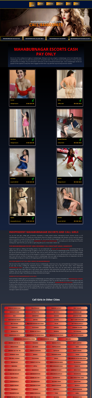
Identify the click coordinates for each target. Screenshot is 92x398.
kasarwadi (35, 294)
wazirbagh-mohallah (14, 356)
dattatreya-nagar (77, 260)
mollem (68, 264)
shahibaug (14, 314)
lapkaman (14, 387)
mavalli (77, 310)
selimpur (77, 337)
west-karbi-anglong (77, 244)
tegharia (35, 267)
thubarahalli (35, 368)
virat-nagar (77, 233)
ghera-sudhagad (35, 318)
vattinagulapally (77, 248)
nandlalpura (77, 364)
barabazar (14, 287)
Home (30, 5)
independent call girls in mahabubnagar (45, 165)
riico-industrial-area (77, 302)
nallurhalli (77, 383)
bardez (35, 279)
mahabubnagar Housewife (57, 38)
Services (48, 3)
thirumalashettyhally (56, 360)
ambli (77, 318)
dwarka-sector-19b (14, 275)
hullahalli (14, 302)
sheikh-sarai (67, 345)
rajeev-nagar (14, 310)
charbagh (77, 325)
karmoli (14, 379)
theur (77, 279)
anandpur (35, 240)
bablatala (67, 349)
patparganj (77, 256)
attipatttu (35, 236)
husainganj (77, 298)
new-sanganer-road (56, 291)
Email (76, 3)
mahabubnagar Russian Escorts (80, 38)
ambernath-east (56, 294)
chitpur (77, 329)
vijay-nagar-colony (14, 337)
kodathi (35, 372)
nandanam (56, 337)
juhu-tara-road (35, 322)
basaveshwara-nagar (47, 264)
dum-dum (56, 356)
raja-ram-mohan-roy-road (35, 248)
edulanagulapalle (56, 298)
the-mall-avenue (14, 283)
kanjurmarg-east (14, 329)
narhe (56, 352)
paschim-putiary (35, 310)
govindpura (56, 302)
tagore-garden (14, 352)
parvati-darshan (35, 275)
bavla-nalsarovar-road (14, 383)
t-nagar (35, 341)
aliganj (56, 244)
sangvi (35, 364)
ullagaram (77, 287)
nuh (14, 240)
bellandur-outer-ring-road (77, 283)
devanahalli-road (14, 364)
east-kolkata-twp (35, 333)
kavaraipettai (77, 322)
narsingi (56, 325)
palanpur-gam (14, 318)
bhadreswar (46, 349)
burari (14, 376)
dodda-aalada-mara (14, 294)
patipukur (35, 252)
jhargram (77, 376)
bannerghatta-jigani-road (35, 260)
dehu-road (77, 294)
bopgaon (56, 275)
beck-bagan (14, 248)
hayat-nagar (77, 275)
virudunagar (56, 368)
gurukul (56, 252)
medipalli (56, 314)
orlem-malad (77, 372)
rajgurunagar (35, 360)
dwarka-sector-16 (14, 267)
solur (56, 248)
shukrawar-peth (14, 260)
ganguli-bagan (35, 376)
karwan (56, 329)
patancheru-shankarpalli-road (25, 264)
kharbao (56, 376)
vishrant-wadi (14, 279)
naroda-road (77, 333)
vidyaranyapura (35, 298)
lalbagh (35, 314)
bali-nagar (35, 387)
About (39, 3)
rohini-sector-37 (35, 256)
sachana (56, 322)
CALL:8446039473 (46, 24)
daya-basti (56, 387)
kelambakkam (35, 306)
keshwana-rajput (77, 368)
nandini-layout (56, 233)
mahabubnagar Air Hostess (11, 38)
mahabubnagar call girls (76, 203)
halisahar (14, 325)
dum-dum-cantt (14, 372)
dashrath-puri (56, 341)
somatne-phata (35, 329)
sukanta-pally (77, 360)
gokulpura (56, 379)
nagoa (56, 333)
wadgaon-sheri (14, 236)
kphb (14, 360)
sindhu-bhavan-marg (56, 287)
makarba (14, 291)
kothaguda (56, 383)
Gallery (59, 3)
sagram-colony (77, 252)
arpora (35, 244)
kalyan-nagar (14, 298)
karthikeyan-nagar (14, 244)
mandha (56, 256)
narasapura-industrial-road (25, 349)
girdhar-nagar (14, 341)
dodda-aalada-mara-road (35, 356)
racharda (35, 352)
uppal (35, 291)
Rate (68, 3)
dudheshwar (77, 379)
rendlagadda (77, 352)
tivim (56, 318)
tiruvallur (77, 341)
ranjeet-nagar (35, 325)
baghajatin (14, 256)
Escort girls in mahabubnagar (60, 173)
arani (77, 387)
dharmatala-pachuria (25, 345)
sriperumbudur (77, 314)
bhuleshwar (14, 271)
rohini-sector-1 (35, 302)
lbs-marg (35, 271)
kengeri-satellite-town (14, 322)
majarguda (45, 345)
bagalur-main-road (14, 233)
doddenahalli (14, 306)
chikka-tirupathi (77, 356)
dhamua (56, 372)
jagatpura (77, 306)
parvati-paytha (35, 287)
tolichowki (35, 283)
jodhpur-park (77, 240)
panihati (14, 333)
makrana (35, 379)
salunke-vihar (56, 306)
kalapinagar (35, 233)
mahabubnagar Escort (15, 192)
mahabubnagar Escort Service (63, 207)
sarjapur (77, 291)
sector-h (56, 236)
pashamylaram (56, 279)
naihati (35, 383)
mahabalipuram (35, 337)
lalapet (56, 364)
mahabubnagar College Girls (34, 38)
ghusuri (56, 240)
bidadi (56, 283)
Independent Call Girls (16, 396)
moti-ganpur (77, 267)
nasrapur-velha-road (56, 260)
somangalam (77, 236)
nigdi (77, 271)
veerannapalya (14, 368)
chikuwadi (14, 252)
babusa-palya (56, 267)
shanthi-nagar (56, 310)
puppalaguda (56, 271)
